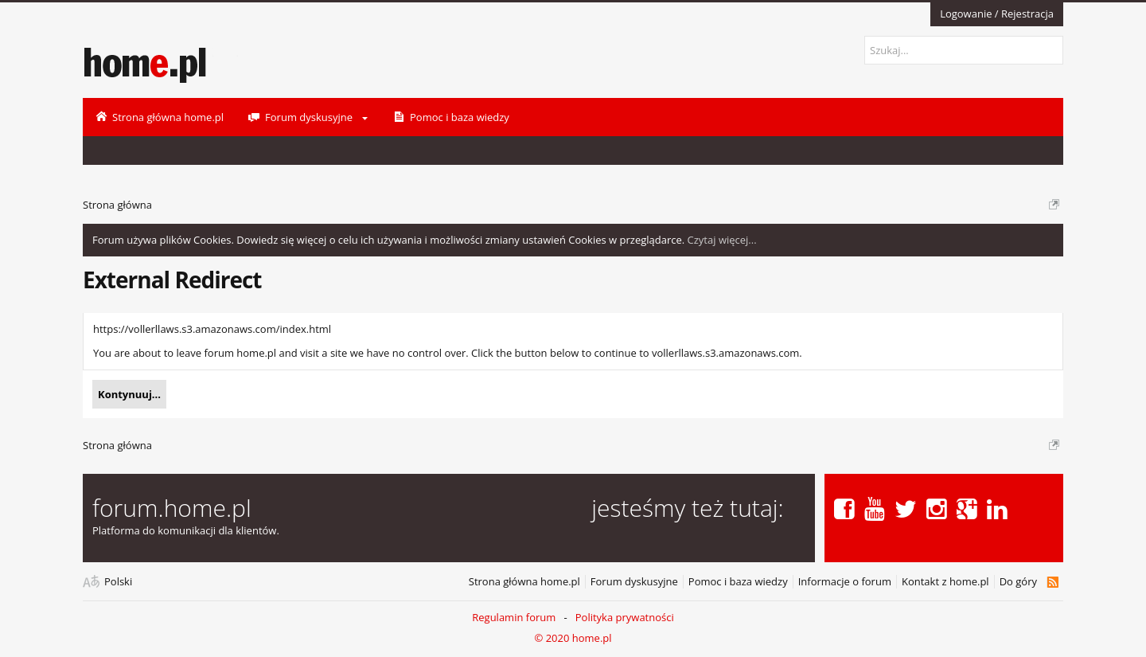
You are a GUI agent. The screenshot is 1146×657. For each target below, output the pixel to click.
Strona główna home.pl (524, 582)
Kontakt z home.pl (945, 582)
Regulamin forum (513, 617)
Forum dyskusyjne (634, 582)
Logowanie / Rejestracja (997, 13)
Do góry (1018, 582)
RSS (1052, 582)
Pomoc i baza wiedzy (738, 582)
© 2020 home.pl (572, 638)
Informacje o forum (844, 582)
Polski (118, 582)
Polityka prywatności (624, 617)
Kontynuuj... (129, 394)
